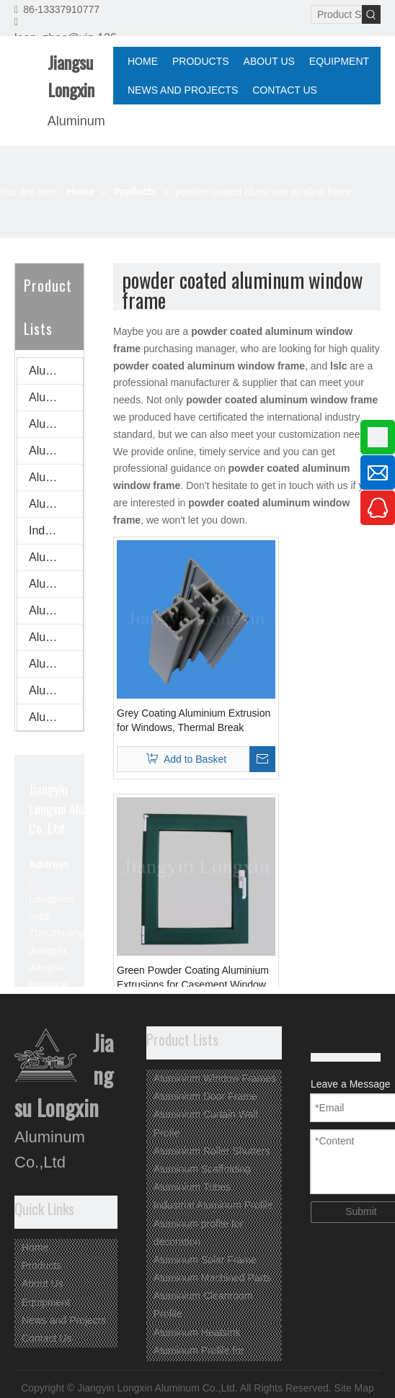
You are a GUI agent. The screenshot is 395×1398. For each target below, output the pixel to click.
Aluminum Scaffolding (56, 477)
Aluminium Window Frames (56, 370)
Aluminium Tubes (56, 504)
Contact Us (46, 1338)
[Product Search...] (336, 14)
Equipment (46, 1302)
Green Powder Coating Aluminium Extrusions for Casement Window (193, 977)
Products (41, 1265)
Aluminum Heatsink (56, 664)
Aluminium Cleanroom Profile (56, 637)
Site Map (354, 1388)
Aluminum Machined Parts (56, 610)
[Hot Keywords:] (371, 14)
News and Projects (64, 1320)
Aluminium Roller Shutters (56, 450)
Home (35, 1247)
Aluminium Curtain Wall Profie (56, 424)
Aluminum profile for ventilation (56, 717)
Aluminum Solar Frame (56, 584)
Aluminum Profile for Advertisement (56, 690)
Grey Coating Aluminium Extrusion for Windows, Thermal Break (193, 720)
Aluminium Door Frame (56, 397)
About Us (42, 1283)
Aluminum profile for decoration (56, 557)
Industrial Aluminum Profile (56, 530)
